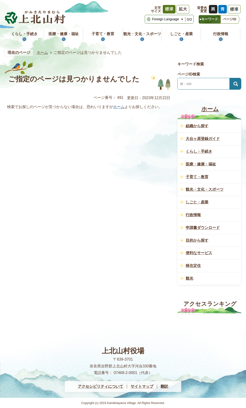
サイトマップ (142, 386)
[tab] (209, 19)
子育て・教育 (103, 34)
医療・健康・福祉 (63, 34)
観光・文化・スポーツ (142, 34)
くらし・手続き (24, 34)
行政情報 (220, 34)
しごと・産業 (181, 34)
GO (189, 19)
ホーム (42, 52)
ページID (229, 19)
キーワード (209, 19)
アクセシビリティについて (100, 386)
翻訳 (164, 386)
